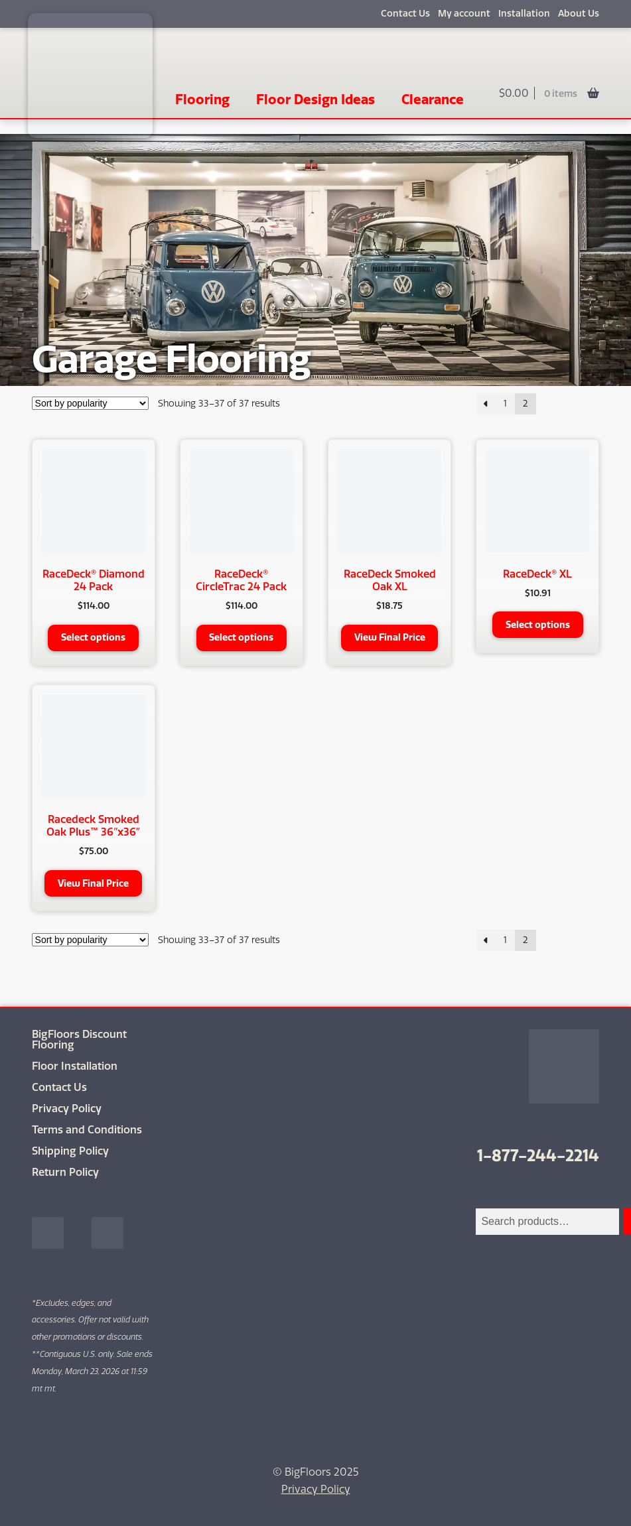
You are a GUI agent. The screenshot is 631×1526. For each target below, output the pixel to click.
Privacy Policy (67, 1108)
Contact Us (405, 13)
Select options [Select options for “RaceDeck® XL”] (538, 625)
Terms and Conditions (87, 1129)
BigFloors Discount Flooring (79, 1039)
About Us (578, 13)
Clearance (432, 99)
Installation (524, 13)
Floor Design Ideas (315, 99)
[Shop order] (90, 403)
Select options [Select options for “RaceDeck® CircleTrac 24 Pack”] (241, 637)
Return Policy (65, 1172)
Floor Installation (74, 1066)
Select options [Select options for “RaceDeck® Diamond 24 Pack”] (93, 637)
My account (464, 13)
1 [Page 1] (505, 403)
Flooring (202, 99)
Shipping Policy (70, 1151)
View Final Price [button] (389, 637)
